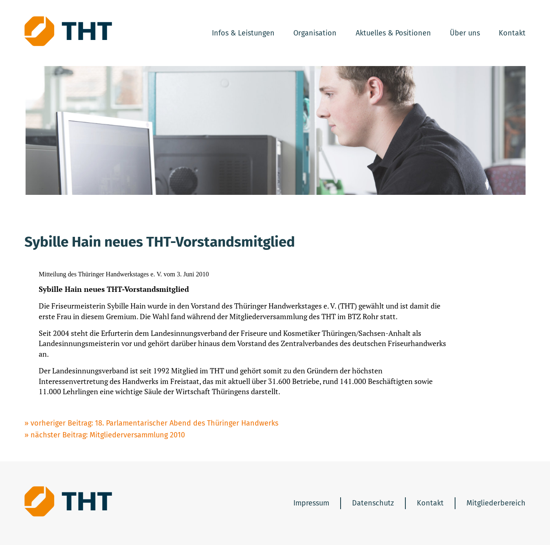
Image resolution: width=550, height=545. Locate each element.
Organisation (315, 33)
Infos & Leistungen (243, 33)
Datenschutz (373, 503)
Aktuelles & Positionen (393, 33)
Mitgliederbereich (496, 503)
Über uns (465, 33)
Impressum (311, 503)
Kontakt (512, 33)
